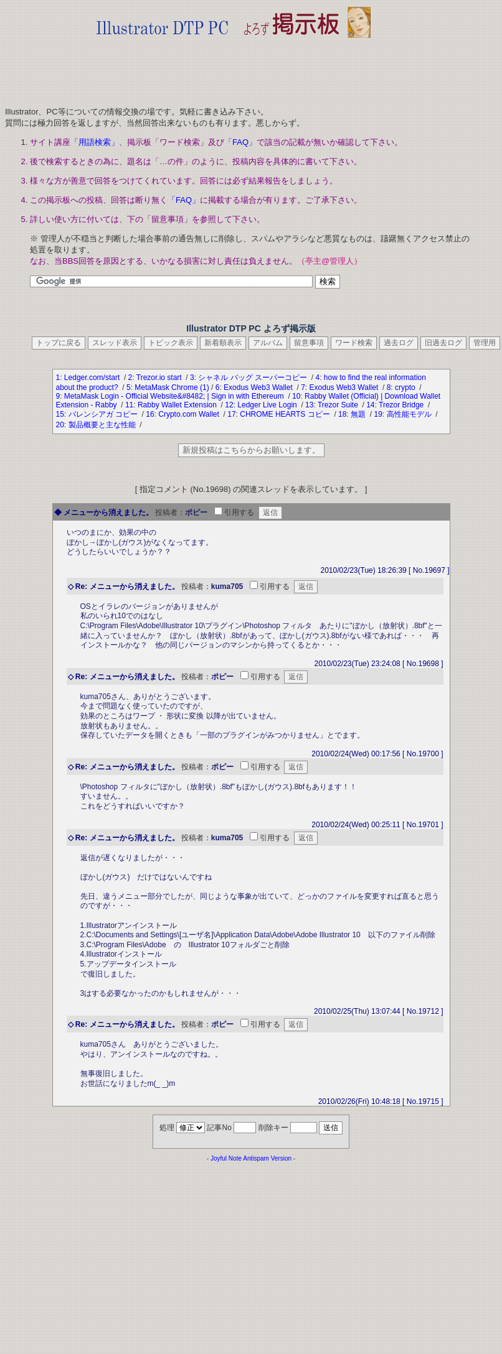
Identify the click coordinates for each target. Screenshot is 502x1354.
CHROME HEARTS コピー (286, 414)
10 (296, 396)
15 (60, 414)
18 (342, 414)
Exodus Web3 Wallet (259, 387)
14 (370, 405)
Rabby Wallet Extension (178, 405)
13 (309, 405)
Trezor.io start (160, 377)
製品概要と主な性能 (103, 424)
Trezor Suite (339, 405)
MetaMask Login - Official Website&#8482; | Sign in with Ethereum (175, 396)
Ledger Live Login (268, 405)
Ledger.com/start (93, 377)
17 (231, 414)
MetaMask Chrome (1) (172, 387)
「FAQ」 (240, 142)
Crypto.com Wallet (189, 414)
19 (378, 414)
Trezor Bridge (402, 405)
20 (60, 424)
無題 (359, 414)
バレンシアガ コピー (104, 414)
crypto (406, 387)
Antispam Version (267, 1158)
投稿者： (170, 512)
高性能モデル (410, 414)
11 (129, 405)
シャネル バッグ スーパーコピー (253, 377)
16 (150, 414)
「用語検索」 (94, 142)
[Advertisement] (233, 68)
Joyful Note (226, 1158)
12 (229, 405)
